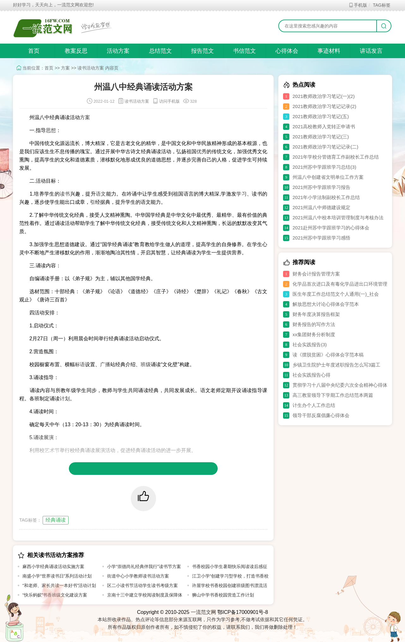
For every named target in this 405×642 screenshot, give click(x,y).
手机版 (357, 5)
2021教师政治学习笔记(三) (321, 136)
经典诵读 (55, 520)
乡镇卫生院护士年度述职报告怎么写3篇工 (336, 364)
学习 (241, 194)
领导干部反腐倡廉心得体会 (321, 415)
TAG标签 (381, 5)
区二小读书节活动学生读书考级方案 (142, 585)
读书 (65, 194)
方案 (65, 67)
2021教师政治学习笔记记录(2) (324, 106)
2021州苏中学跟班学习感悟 (321, 237)
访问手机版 (166, 101)
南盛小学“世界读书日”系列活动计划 (57, 575)
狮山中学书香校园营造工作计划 (223, 594)
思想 (51, 130)
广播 (105, 364)
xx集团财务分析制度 (314, 334)
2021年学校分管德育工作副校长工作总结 (336, 157)
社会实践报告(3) (310, 344)
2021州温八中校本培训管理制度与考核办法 (338, 217)
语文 (101, 194)
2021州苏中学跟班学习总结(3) (324, 167)
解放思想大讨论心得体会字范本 (326, 304)
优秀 (201, 151)
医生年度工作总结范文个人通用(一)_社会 (336, 294)
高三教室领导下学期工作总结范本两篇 (333, 395)
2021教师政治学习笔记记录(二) (325, 146)
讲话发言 (371, 51)
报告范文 (202, 51)
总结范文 (160, 51)
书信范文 (244, 51)
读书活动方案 (90, 67)
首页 (33, 51)
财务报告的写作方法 (314, 324)
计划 (65, 398)
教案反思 (76, 51)
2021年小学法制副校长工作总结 (326, 197)
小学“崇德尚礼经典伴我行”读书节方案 (144, 566)
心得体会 (286, 51)
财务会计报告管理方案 (316, 273)
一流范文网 (203, 612)
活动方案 (118, 51)
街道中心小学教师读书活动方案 (138, 575)
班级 (146, 364)
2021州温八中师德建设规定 (321, 207)
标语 (80, 364)
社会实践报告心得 (311, 375)
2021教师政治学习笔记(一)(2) (324, 96)
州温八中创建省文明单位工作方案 (328, 177)
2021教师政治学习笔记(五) (321, 116)
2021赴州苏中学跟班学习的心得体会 (331, 227)
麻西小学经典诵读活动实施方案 (53, 566)
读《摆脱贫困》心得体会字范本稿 (328, 354)
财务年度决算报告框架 (316, 314)
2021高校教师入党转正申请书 (324, 126)
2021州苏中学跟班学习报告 (321, 187)
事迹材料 (328, 51)
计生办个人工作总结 (314, 405)
